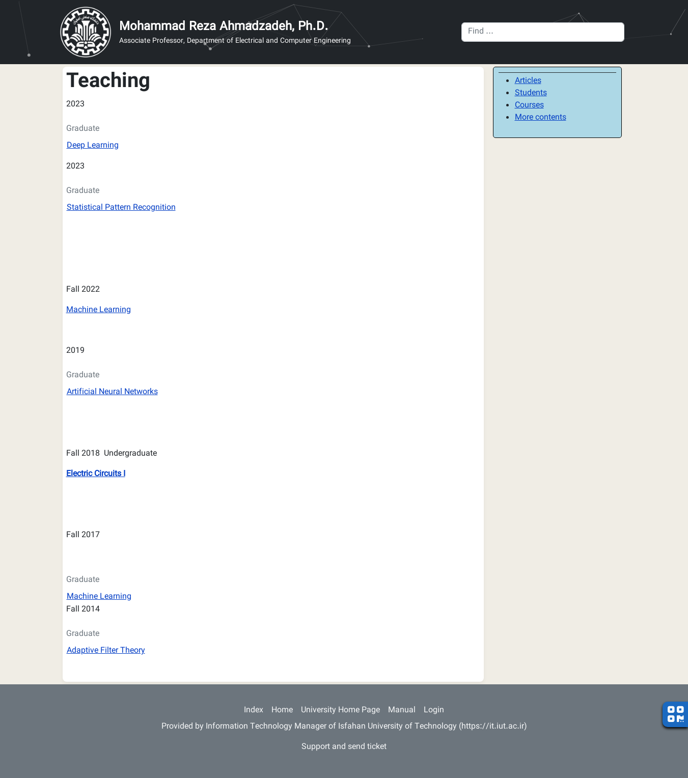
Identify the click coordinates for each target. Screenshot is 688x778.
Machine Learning (98, 310)
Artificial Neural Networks (112, 392)
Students (531, 93)
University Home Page (340, 710)
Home (282, 710)
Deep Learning (93, 146)
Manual (402, 710)
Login (434, 710)
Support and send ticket (344, 747)
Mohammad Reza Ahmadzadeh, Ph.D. (223, 27)
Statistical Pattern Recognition (121, 208)
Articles (528, 81)
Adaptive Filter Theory (106, 651)
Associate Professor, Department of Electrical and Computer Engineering (235, 41)
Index (253, 710)
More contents (540, 118)
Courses (529, 105)
